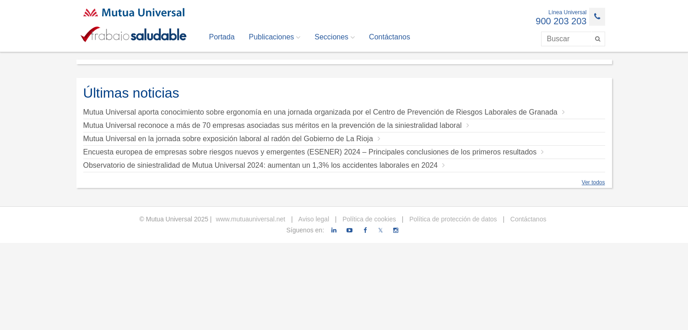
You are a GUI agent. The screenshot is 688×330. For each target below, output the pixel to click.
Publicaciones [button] (275, 37)
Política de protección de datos (452, 219)
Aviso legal (313, 219)
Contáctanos (389, 37)
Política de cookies (368, 219)
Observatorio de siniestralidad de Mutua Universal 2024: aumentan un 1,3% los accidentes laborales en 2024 (264, 165)
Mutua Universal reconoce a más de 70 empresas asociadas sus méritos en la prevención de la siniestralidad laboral (276, 125)
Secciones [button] (334, 37)
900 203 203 (561, 21)
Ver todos (593, 182)
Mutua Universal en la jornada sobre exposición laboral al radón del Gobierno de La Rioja (231, 139)
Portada (222, 37)
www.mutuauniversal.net (250, 219)
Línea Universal (567, 12)
